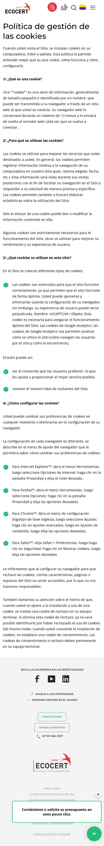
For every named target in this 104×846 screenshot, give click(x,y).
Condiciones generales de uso (52, 794)
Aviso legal (52, 788)
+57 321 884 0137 (52, 736)
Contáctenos (52, 716)
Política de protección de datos (52, 800)
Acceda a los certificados (54, 694)
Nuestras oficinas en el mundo (54, 700)
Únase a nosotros (52, 727)
